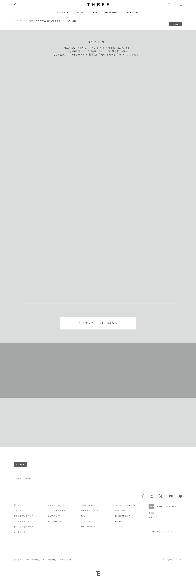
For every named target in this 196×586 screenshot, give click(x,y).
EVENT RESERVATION (125, 505)
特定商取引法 (65, 559)
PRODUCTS (62, 12)
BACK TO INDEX (23, 478)
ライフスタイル (54, 516)
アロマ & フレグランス (23, 516)
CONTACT (85, 521)
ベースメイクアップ (22, 521)
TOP (16, 21)
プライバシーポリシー (34, 559)
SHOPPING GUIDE (89, 510)
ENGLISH (169, 532)
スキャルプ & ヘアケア (57, 505)
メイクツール (19, 532)
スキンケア (18, 510)
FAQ (83, 516)
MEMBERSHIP (131, 12)
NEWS (94, 12)
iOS (150, 513)
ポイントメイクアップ (23, 527)
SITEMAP (119, 527)
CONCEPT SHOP (122, 516)
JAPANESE (153, 532)
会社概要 (17, 559)
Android (152, 517)
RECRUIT (119, 521)
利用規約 (52, 559)
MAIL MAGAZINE (89, 527)
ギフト (17, 505)
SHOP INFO (111, 12)
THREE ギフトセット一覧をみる (98, 323)
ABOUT (79, 12)
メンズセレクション (56, 521)
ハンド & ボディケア (56, 510)
